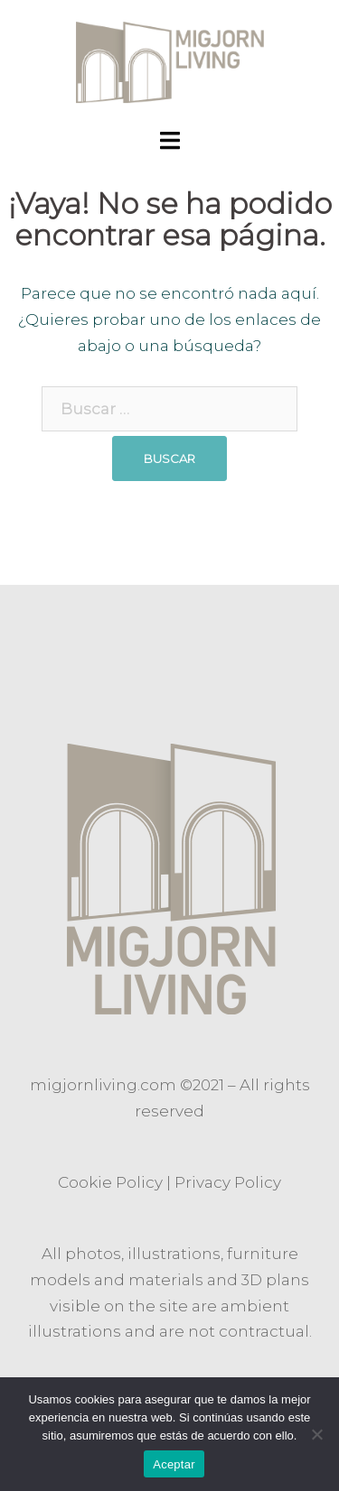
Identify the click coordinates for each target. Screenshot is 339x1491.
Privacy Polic (223, 1182)
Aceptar (174, 1464)
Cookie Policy (110, 1182)
